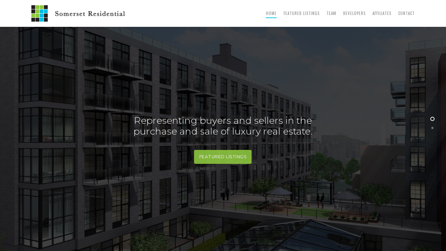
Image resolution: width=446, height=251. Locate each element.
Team (331, 13)
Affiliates (381, 13)
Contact (406, 13)
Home (271, 13)
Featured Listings (302, 13)
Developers (354, 13)
